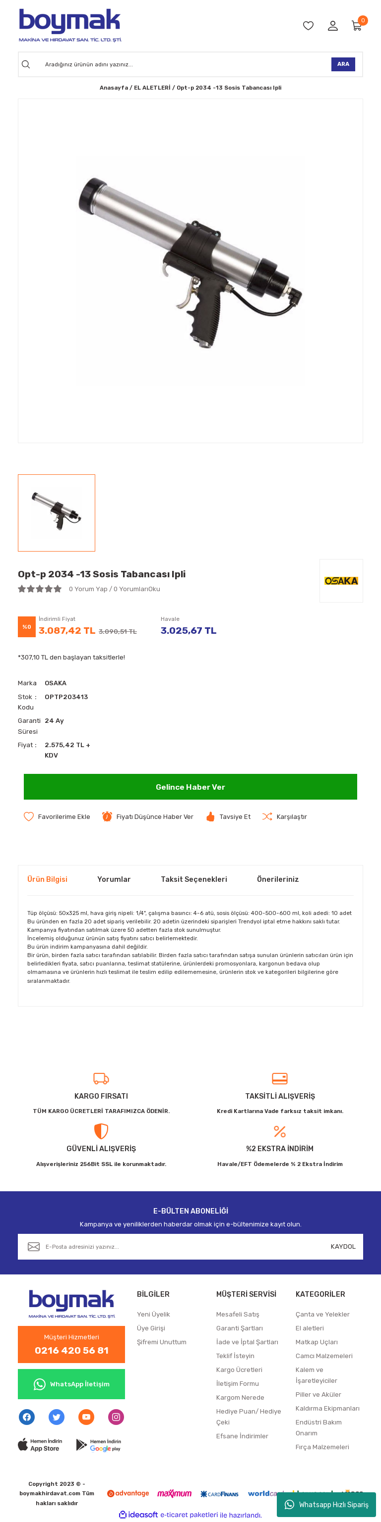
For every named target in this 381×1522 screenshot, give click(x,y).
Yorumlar (114, 879)
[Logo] (70, 25)
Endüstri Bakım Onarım (319, 1428)
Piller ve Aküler (318, 1394)
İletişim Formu (237, 1383)
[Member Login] (333, 25)
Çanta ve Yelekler (323, 1314)
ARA (343, 63)
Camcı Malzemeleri (324, 1356)
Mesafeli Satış (237, 1314)
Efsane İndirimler (242, 1436)
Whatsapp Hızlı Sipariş (327, 1504)
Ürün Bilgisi (47, 879)
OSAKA (56, 683)
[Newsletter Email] (190, 1246)
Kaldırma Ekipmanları (328, 1408)
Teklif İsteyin (235, 1356)
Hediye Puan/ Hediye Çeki (248, 1417)
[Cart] (357, 25)
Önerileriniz (278, 879)
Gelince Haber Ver (191, 786)
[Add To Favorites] (57, 817)
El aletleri (310, 1328)
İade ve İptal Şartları (247, 1342)
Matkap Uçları (317, 1342)
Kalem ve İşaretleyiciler (316, 1375)
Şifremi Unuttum (162, 1342)
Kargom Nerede (240, 1397)
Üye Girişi (151, 1328)
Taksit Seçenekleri (194, 879)
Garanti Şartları (239, 1328)
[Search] (190, 64)
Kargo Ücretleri (239, 1369)
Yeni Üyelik (153, 1314)
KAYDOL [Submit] (343, 1246)
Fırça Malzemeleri (322, 1447)
